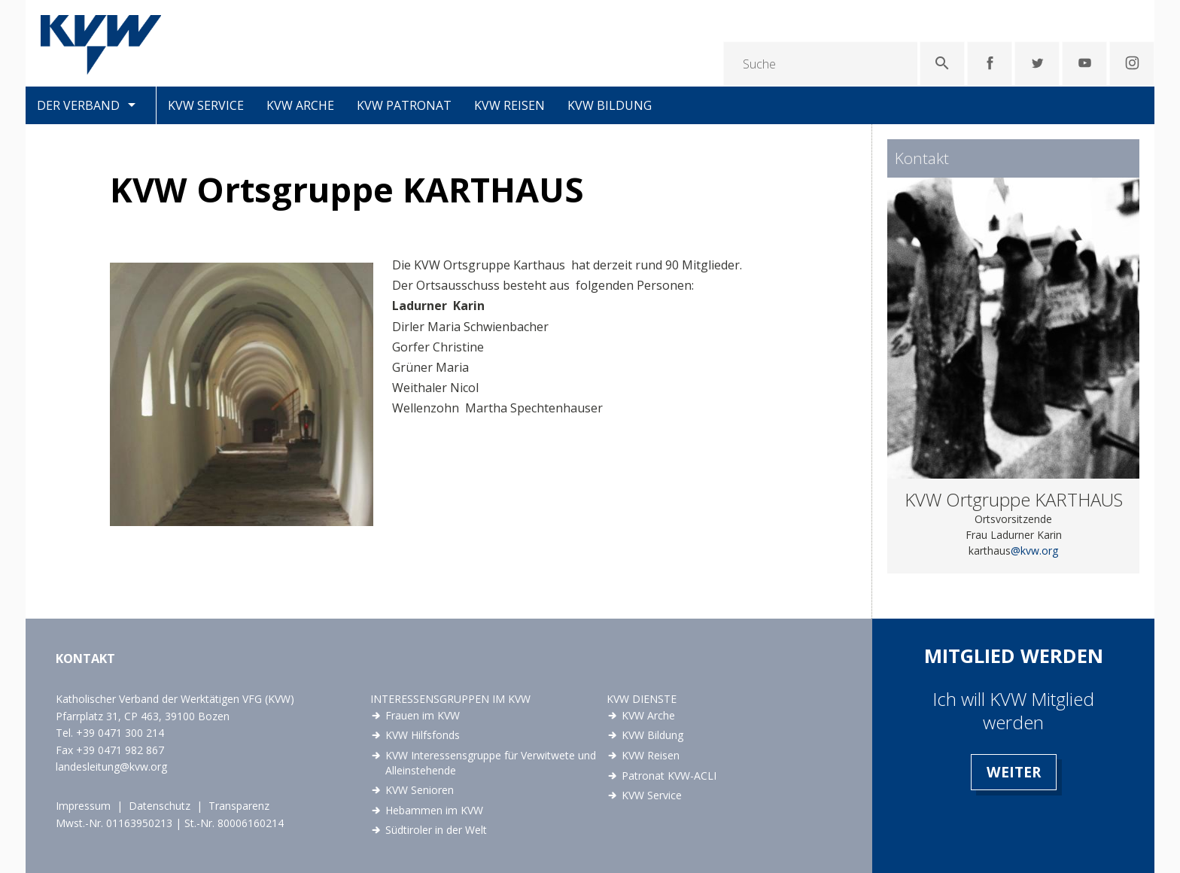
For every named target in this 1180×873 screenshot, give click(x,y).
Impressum (83, 805)
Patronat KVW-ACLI (669, 775)
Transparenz (238, 805)
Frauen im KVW (422, 715)
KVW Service (206, 105)
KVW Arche (300, 105)
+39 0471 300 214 (120, 732)
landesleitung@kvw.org (111, 766)
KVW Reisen (509, 105)
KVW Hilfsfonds (422, 735)
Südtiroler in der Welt (436, 830)
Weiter (1014, 772)
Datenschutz (159, 805)
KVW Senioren (419, 790)
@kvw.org (1034, 550)
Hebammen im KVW (434, 810)
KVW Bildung (609, 105)
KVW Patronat (404, 105)
